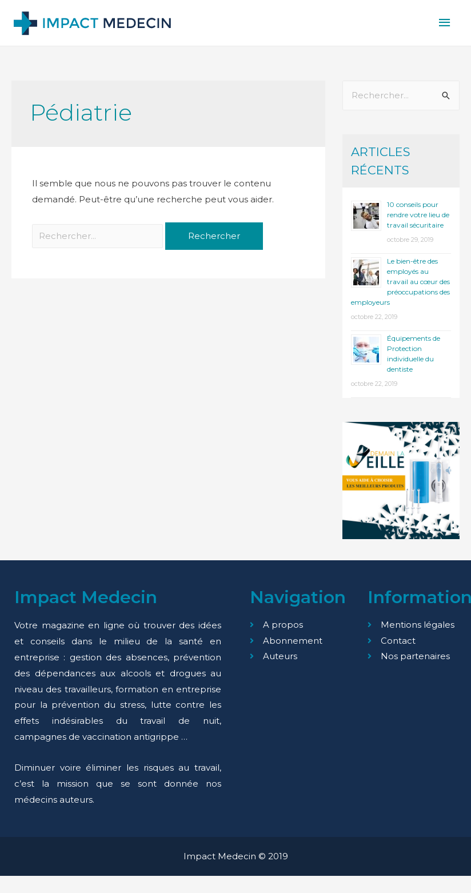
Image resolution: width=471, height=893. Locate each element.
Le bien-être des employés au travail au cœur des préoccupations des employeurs (400, 282)
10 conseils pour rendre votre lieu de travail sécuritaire (418, 215)
